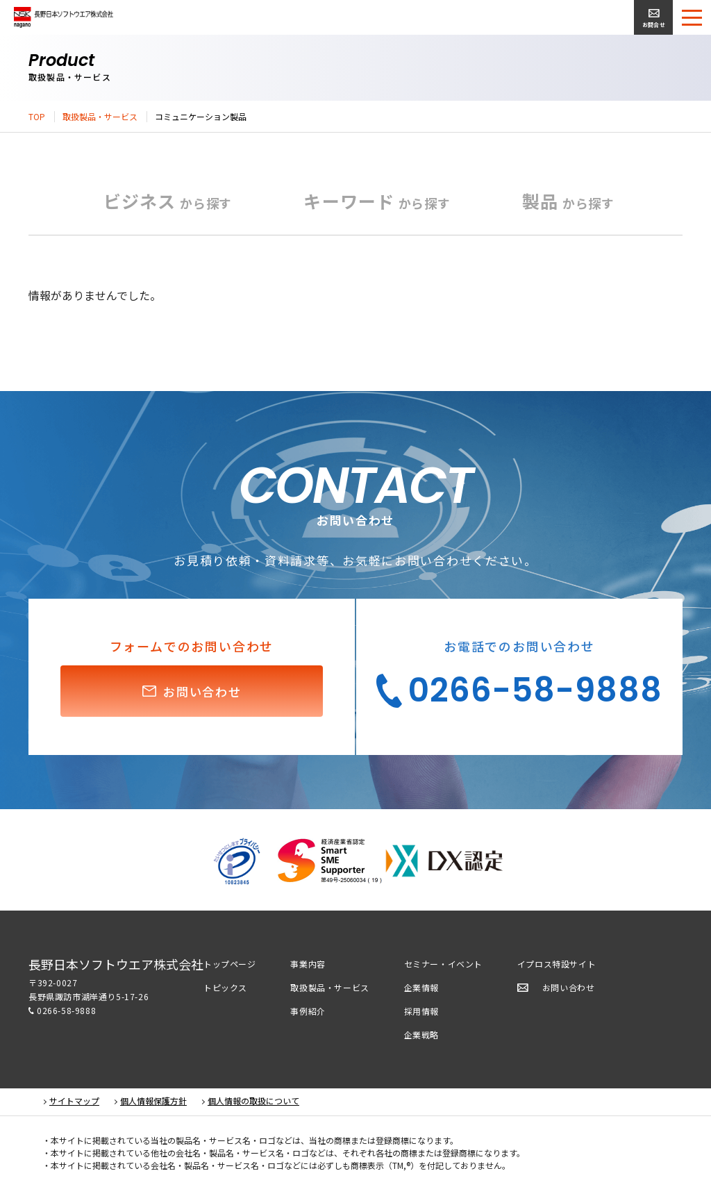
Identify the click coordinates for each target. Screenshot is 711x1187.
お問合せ (654, 24)
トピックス (225, 987)
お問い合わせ (568, 987)
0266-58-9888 (66, 1010)
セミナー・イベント (443, 964)
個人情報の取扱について (253, 1101)
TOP (36, 117)
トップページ (229, 964)
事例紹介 (307, 1011)
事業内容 (307, 964)
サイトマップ (74, 1101)
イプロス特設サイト (556, 964)
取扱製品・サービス (99, 117)
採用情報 (421, 1011)
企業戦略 (421, 1034)
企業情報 (421, 987)
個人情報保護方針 (153, 1101)
